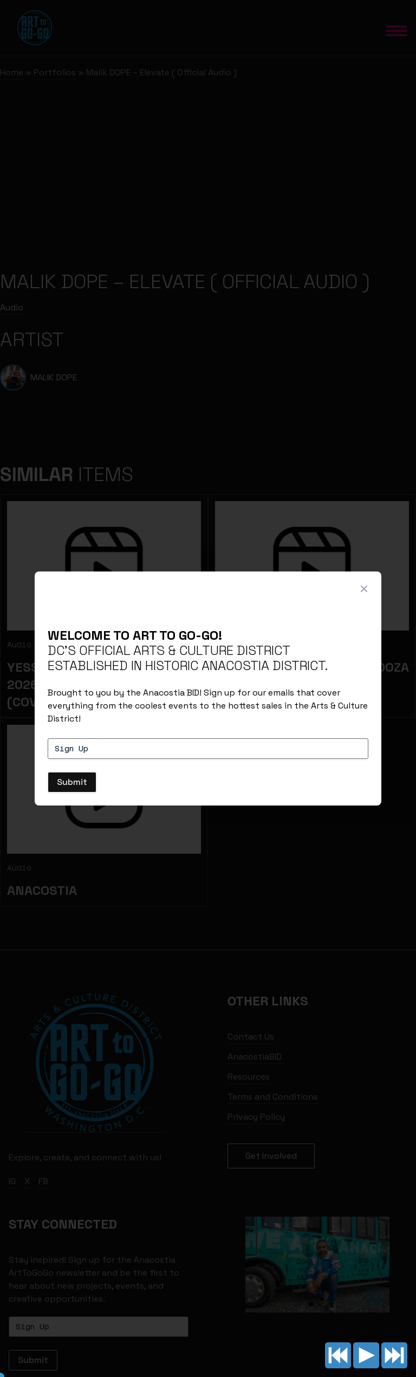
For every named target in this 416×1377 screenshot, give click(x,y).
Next (394, 1355)
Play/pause (366, 1355)
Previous (338, 1355)
